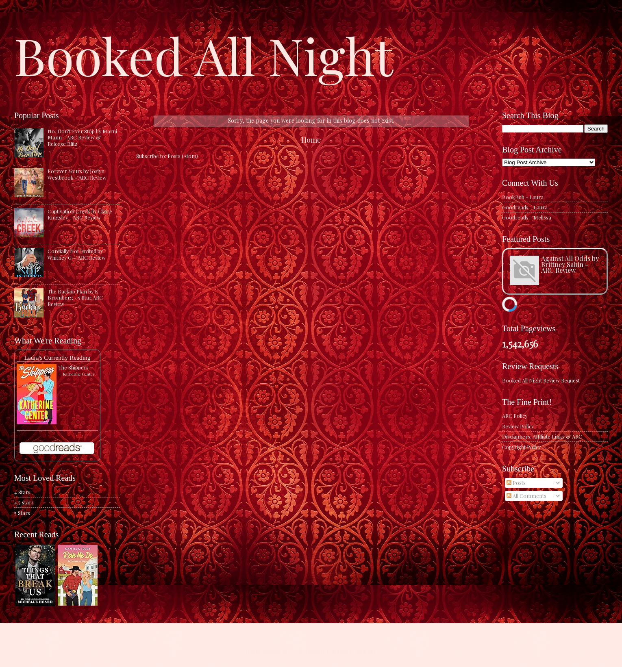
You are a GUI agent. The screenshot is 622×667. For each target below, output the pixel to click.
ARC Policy (514, 415)
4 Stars (22, 492)
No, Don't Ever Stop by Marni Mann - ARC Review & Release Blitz (82, 137)
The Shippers (73, 367)
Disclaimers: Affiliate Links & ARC (542, 436)
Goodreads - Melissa (526, 217)
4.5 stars (24, 502)
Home (311, 140)
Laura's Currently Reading (57, 357)
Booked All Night (203, 55)
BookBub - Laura (523, 196)
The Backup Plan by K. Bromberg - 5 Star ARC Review (75, 297)
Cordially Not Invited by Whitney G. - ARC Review (77, 254)
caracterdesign (306, 650)
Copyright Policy (521, 446)
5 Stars (22, 512)
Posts (516, 482)
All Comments (526, 495)
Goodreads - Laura (525, 207)
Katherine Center (78, 374)
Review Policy (518, 426)
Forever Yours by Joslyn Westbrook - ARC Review (77, 173)
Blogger (366, 650)
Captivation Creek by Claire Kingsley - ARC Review (80, 214)
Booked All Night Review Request (541, 380)
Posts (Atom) (182, 155)
